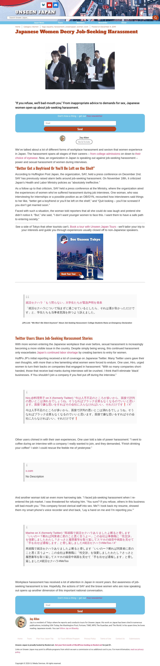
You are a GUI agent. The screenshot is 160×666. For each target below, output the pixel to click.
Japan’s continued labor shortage (57, 352)
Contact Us (120, 639)
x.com (29, 470)
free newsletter (94, 116)
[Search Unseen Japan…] (82, 17)
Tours (60, 23)
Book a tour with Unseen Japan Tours (93, 226)
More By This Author (84, 142)
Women (35, 27)
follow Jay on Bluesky (69, 628)
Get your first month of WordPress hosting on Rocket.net (78, 645)
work (86, 27)
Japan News (39, 23)
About (123, 23)
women (80, 27)
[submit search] (155, 17)
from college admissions (105, 153)
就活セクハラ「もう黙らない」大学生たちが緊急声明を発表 (64, 302)
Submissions (134, 639)
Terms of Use (105, 639)
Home (20, 639)
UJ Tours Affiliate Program (69, 639)
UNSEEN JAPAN (35, 12)
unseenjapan (70, 27)
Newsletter (102, 23)
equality (50, 27)
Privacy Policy (90, 639)
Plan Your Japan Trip (44, 639)
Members (81, 23)
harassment (59, 27)
